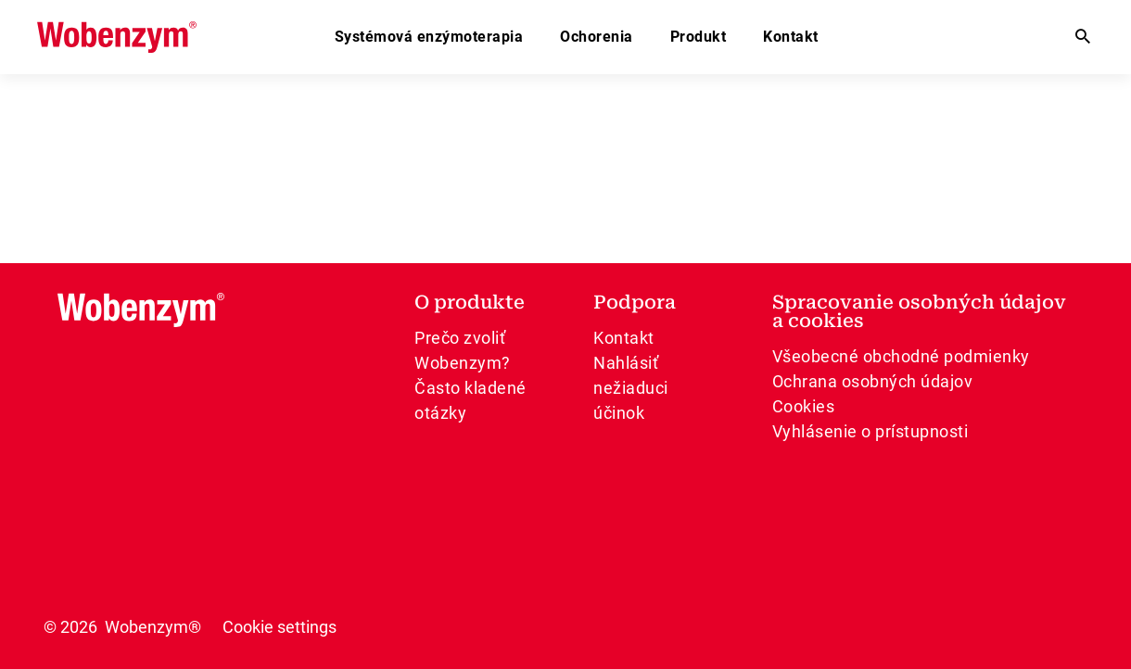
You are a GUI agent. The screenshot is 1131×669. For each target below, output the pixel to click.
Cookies (803, 406)
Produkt (698, 36)
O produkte (469, 302)
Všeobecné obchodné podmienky (901, 356)
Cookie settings (279, 627)
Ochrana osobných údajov (872, 381)
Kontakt (791, 36)
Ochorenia (596, 36)
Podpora (634, 302)
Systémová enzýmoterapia (429, 36)
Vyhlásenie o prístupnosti (870, 431)
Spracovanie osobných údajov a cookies (919, 311)
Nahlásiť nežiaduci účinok (630, 388)
